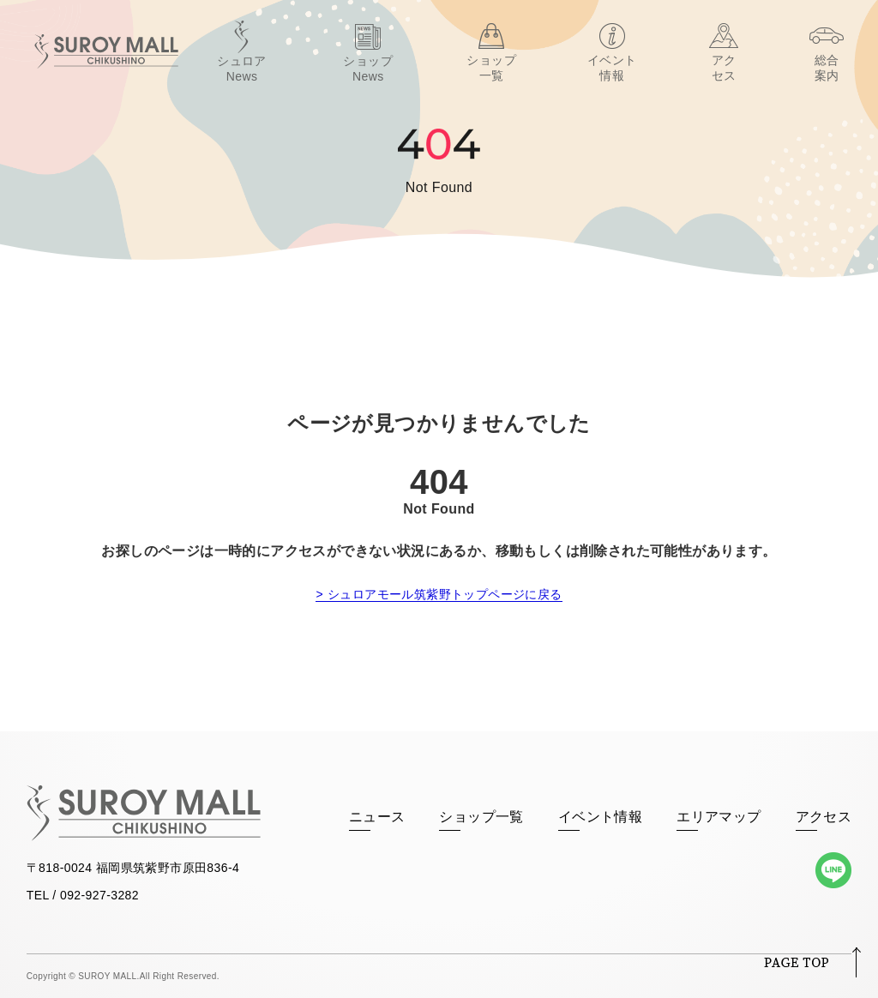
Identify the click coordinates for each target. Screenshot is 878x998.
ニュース (377, 816)
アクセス (824, 816)
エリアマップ (719, 816)
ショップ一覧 (481, 816)
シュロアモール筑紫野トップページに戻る (445, 594)
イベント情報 (600, 816)
